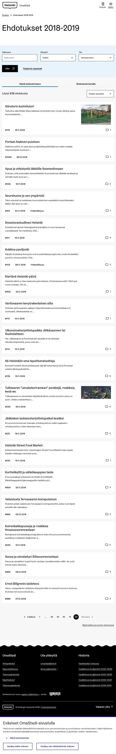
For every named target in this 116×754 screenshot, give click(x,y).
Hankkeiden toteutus (89, 663)
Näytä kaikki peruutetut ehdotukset (98, 625)
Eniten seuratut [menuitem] (96, 93)
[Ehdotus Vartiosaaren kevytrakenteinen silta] (58, 311)
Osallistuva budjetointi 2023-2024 (95, 674)
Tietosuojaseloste (11, 685)
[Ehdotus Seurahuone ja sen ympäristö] (58, 203)
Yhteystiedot (9, 663)
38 (52, 617)
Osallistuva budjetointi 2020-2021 (95, 679)
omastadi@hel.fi (48, 663)
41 (70, 617)
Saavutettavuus (10, 669)
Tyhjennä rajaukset (32, 68)
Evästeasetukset (48, 707)
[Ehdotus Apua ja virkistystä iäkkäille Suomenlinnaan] (58, 176)
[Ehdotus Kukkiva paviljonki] (58, 257)
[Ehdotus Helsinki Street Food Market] (58, 453)
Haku (10, 68)
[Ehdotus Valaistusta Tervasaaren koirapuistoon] (58, 507)
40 (64, 617)
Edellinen (31, 617)
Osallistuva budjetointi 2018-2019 (95, 685)
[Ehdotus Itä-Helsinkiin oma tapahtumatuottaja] (58, 368)
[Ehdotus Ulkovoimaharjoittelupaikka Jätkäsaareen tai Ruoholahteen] (58, 339)
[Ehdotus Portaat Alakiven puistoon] (58, 149)
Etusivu (5, 15)
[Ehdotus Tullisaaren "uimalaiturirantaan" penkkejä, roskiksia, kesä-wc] (58, 397)
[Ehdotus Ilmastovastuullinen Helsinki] (58, 230)
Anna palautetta (56, 669)
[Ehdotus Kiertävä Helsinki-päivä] (58, 284)
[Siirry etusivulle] (17, 5)
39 (58, 617)
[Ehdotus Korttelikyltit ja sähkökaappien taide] (58, 480)
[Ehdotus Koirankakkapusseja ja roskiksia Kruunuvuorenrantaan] (58, 535)
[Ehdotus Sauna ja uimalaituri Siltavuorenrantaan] (58, 564)
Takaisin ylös (104, 707)
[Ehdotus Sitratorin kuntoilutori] (58, 118)
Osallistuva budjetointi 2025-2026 (95, 669)
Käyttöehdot (9, 679)
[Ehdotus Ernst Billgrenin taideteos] (58, 591)
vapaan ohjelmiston (31, 694)
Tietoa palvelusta (11, 674)
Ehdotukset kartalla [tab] (86, 83)
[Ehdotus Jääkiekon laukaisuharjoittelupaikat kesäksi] (58, 426)
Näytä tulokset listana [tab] (30, 83)
